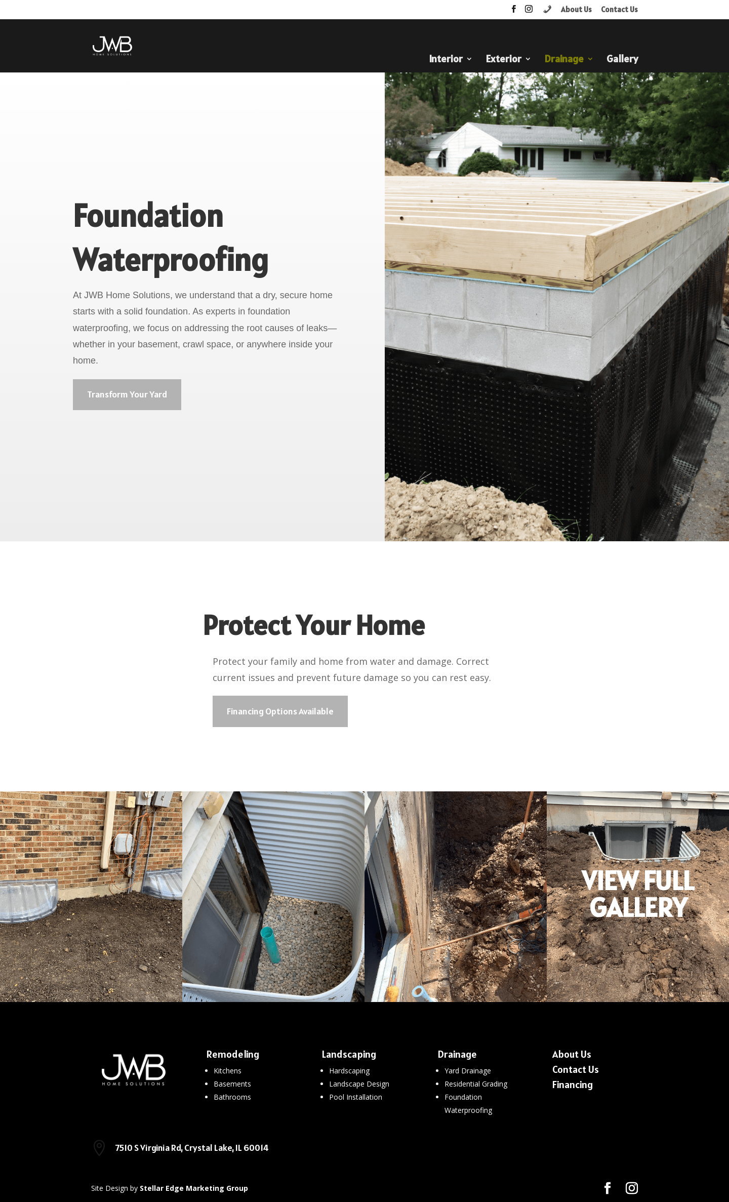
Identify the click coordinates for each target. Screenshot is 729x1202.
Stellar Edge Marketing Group (194, 1188)
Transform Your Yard (127, 394)
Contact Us (619, 10)
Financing (572, 1084)
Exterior (503, 60)
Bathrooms (232, 1097)
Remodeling (233, 1054)
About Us (576, 10)
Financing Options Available (280, 711)
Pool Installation (355, 1097)
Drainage (564, 60)
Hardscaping (349, 1070)
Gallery (622, 60)
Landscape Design (359, 1084)
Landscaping (349, 1054)
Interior (446, 60)
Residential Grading (475, 1084)
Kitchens (227, 1070)
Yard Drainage (467, 1070)
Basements (232, 1084)
